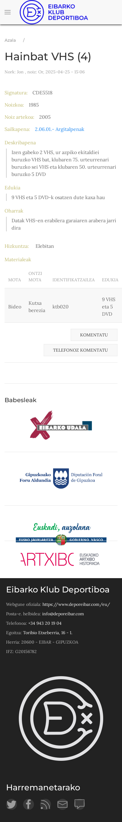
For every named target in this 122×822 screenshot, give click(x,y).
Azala (10, 40)
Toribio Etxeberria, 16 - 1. (47, 632)
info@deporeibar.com (63, 613)
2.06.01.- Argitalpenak (59, 129)
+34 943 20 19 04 (45, 623)
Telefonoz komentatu (80, 350)
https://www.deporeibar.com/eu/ (76, 604)
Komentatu (94, 335)
